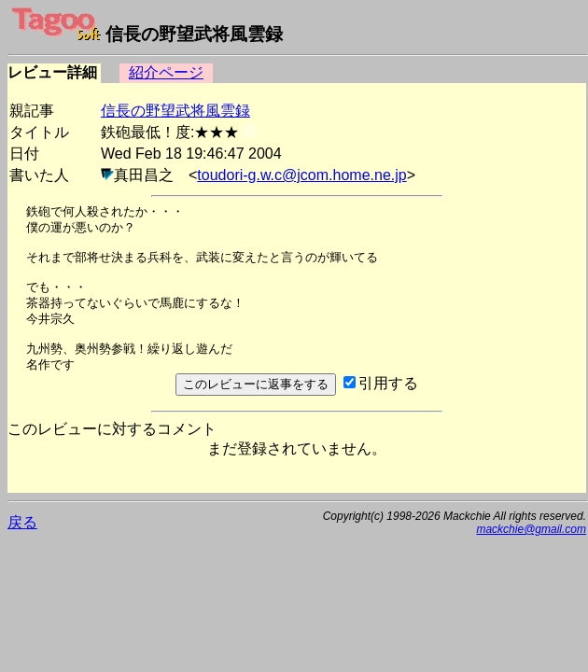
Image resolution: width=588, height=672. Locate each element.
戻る (22, 522)
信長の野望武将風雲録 (175, 111)
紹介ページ (166, 72)
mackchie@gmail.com (531, 529)
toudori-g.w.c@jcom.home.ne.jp (301, 175)
